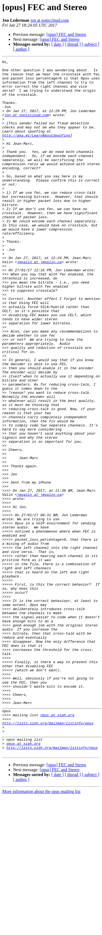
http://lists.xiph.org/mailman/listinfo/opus (47, 856)
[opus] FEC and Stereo (66, 34)
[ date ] (57, 44)
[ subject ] (90, 44)
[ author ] (21, 49)
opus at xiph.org (57, 846)
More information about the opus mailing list (41, 930)
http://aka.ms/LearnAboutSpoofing (36, 150)
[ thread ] (73, 44)
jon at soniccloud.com (49, 20)
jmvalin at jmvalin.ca (39, 302)
